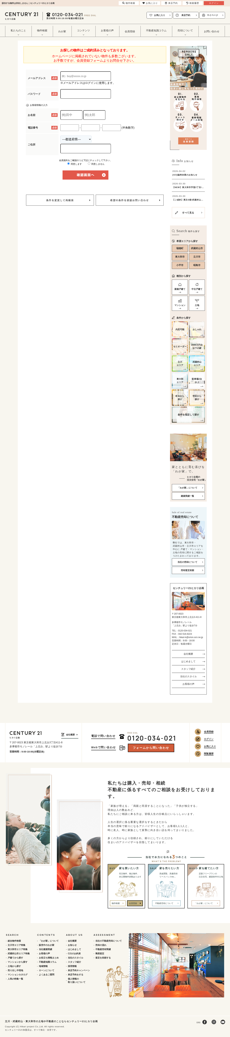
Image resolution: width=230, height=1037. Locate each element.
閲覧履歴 (208, 753)
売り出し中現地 (15, 970)
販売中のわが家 (46, 945)
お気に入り (159, 15)
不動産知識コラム (47, 962)
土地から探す (14, 966)
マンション (179, 305)
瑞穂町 (179, 248)
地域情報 (43, 966)
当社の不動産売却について (108, 941)
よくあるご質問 (46, 974)
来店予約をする (75, 974)
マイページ (212, 15)
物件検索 (116, 903)
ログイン (208, 739)
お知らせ (72, 945)
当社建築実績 (45, 949)
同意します (74, 164)
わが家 (62, 31)
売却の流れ (100, 945)
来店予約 (185, 15)
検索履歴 (192, 3)
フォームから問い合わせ (151, 747)
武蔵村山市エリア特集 (19, 953)
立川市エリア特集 (16, 945)
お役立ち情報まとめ (49, 957)
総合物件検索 (14, 941)
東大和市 (180, 256)
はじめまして (188, 661)
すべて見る (188, 212)
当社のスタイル (188, 676)
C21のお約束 (74, 953)
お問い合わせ (211, 31)
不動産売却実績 (103, 949)
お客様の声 (188, 684)
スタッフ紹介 (188, 669)
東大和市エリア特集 (18, 949)
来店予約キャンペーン (79, 970)
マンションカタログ (18, 974)
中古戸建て (196, 289)
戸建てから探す (15, 957)
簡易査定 (99, 953)
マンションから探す (18, 962)
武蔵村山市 (197, 248)
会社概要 (188, 654)
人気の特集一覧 (15, 979)
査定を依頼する (103, 957)
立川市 (196, 256)
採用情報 (72, 966)
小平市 (179, 265)
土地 (197, 305)
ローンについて (46, 970)
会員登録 (130, 31)
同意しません (96, 164)
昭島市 (196, 265)
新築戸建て (179, 289)
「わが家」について (49, 941)
